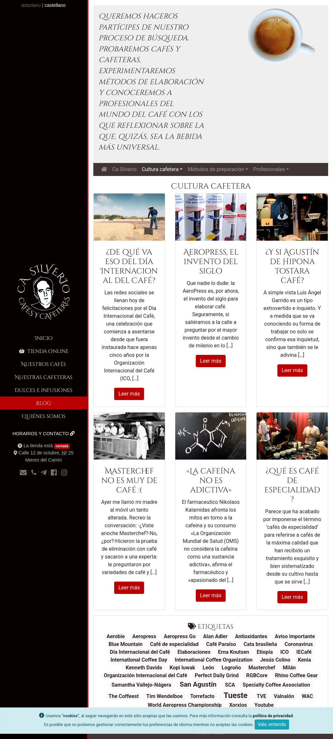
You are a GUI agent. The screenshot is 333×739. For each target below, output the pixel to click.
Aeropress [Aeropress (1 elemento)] (144, 636)
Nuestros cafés (43, 364)
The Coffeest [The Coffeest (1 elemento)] (124, 696)
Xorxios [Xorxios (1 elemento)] (238, 705)
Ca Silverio (124, 169)
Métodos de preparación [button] (216, 169)
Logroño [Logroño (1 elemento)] (231, 668)
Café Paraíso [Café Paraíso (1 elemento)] (221, 644)
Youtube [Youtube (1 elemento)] (263, 705)
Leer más (129, 394)
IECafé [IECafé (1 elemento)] (304, 652)
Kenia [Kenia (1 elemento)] (304, 660)
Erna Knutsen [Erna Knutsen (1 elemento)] (233, 652)
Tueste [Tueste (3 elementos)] (236, 695)
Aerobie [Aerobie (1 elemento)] (116, 636)
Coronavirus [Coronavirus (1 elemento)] (299, 644)
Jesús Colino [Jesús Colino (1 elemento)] (275, 660)
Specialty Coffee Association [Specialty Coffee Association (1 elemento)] (276, 685)
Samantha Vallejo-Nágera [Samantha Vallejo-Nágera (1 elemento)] (141, 685)
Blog (43, 403)
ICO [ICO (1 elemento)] (284, 652)
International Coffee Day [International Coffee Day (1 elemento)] (139, 660)
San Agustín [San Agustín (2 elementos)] (198, 684)
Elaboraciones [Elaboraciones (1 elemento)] (194, 652)
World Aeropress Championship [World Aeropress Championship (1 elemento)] (184, 705)
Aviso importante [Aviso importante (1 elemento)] (295, 636)
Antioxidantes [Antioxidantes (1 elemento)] (251, 636)
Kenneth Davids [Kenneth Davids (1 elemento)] (144, 668)
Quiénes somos (44, 416)
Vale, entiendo (272, 724)
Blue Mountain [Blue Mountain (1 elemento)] (125, 644)
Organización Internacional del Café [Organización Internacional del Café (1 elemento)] (145, 675)
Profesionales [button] (269, 169)
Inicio (44, 338)
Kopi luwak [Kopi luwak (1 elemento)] (182, 668)
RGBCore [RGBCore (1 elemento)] (256, 675)
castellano (55, 5)
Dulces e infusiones (44, 390)
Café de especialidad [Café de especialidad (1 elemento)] (174, 644)
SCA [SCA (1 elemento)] (230, 685)
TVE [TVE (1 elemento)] (261, 696)
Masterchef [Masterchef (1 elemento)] (261, 668)
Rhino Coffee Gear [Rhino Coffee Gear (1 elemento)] (296, 675)
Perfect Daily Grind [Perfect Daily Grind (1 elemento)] (217, 675)
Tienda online (43, 351)
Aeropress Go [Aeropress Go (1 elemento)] (180, 636)
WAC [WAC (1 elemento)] (307, 696)
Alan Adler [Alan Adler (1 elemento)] (215, 636)
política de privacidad (273, 715)
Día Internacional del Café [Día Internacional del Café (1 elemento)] (140, 652)
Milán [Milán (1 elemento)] (289, 668)
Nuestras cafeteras (44, 377)
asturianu (31, 5)
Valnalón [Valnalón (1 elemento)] (284, 696)
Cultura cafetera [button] (160, 169)
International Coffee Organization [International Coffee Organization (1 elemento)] (214, 660)
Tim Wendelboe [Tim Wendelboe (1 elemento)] (164, 696)
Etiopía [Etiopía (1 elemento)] (265, 652)
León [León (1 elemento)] (208, 668)
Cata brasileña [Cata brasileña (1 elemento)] (260, 644)
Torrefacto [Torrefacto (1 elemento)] (202, 696)
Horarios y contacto (43, 433)
